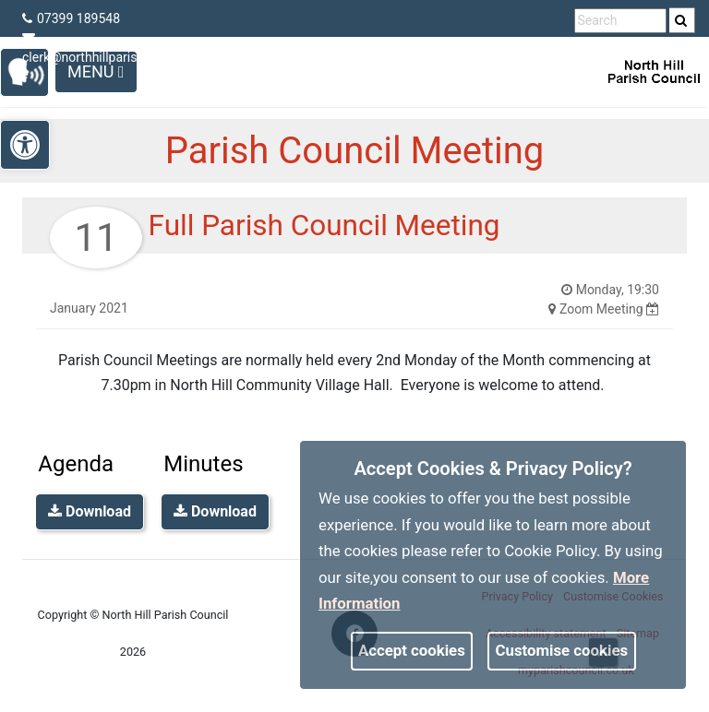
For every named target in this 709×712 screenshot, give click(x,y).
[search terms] (620, 20)
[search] (682, 20)
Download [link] (89, 511)
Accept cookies (411, 650)
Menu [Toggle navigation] (96, 71)
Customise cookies (562, 650)
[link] (681, 20)
